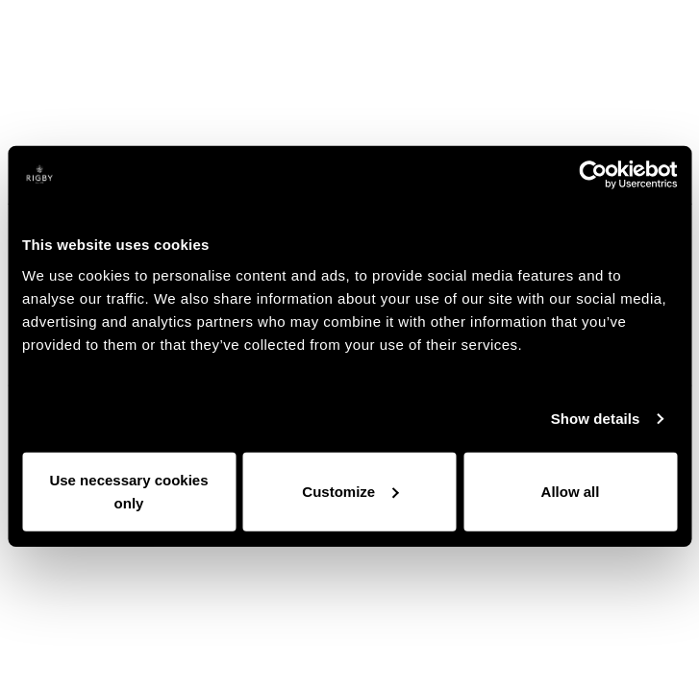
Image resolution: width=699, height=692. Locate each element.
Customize (350, 490)
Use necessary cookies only (128, 490)
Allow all (570, 490)
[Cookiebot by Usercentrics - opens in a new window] (593, 175)
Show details (595, 418)
